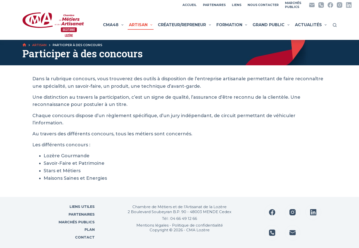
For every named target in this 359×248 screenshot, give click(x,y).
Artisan (141, 25)
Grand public (271, 25)
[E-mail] (312, 5)
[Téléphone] (321, 5)
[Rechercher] (335, 25)
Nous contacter (263, 5)
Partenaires (214, 5)
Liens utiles (82, 206)
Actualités (311, 25)
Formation (232, 25)
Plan (89, 229)
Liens (236, 5)
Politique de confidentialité (197, 225)
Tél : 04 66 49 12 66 (179, 218)
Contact (84, 237)
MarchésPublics (293, 5)
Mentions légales (152, 225)
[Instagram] (339, 5)
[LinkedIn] (349, 5)
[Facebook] (330, 5)
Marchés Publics (77, 222)
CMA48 (113, 25)
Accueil (189, 5)
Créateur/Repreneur (185, 25)
